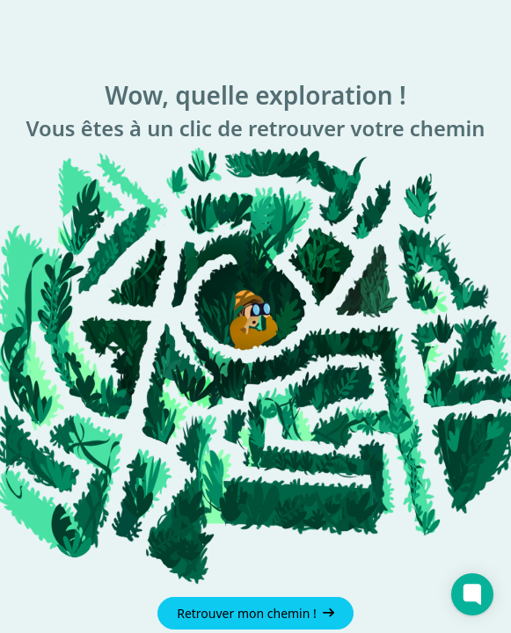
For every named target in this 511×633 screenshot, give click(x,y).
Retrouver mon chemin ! (255, 613)
